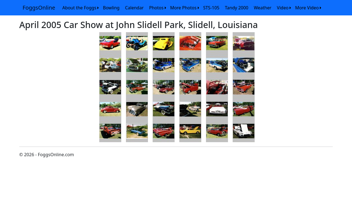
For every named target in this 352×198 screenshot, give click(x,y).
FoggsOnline (39, 7)
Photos (156, 8)
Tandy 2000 (236, 8)
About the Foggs (79, 8)
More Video (307, 8)
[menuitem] (80, 7)
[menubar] (191, 7)
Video (282, 8)
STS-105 (211, 8)
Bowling (111, 8)
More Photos (183, 8)
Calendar (134, 8)
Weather (262, 8)
